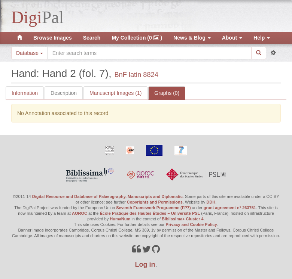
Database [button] (29, 53)
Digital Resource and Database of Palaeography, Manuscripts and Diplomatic (107, 196)
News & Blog (191, 38)
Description (64, 93)
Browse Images (52, 38)
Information (25, 93)
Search (92, 38)
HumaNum (120, 219)
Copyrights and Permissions (155, 202)
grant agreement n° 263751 (230, 207)
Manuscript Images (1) (115, 93)
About (232, 38)
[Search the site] (150, 53)
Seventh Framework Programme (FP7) (153, 207)
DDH (210, 202)
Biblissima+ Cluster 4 (183, 219)
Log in (145, 264)
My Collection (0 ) (137, 38)
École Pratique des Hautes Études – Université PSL (150, 213)
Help (261, 38)
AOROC (79, 213)
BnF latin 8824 (136, 74)
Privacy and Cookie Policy (191, 224)
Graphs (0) (166, 93)
